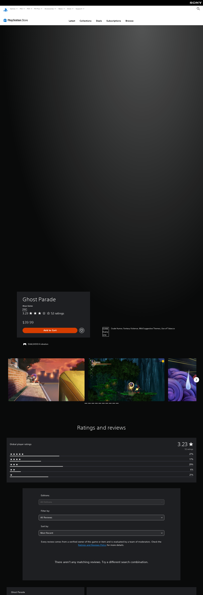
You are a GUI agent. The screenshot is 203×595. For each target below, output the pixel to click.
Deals (99, 17)
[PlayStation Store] (16, 17)
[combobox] (101, 499)
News (61, 9)
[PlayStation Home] (5, 9)
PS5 (21, 9)
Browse (129, 17)
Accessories (49, 9)
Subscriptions (113, 17)
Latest (72, 17)
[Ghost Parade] (46, 376)
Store (69, 9)
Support (79, 9)
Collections (85, 17)
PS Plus (37, 9)
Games (12, 9)
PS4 (28, 9)
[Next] (196, 376)
